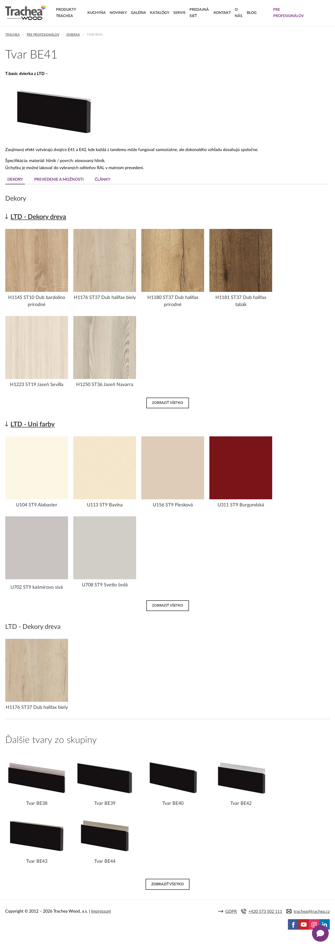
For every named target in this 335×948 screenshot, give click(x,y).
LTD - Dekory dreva (38, 217)
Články (103, 179)
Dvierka (73, 34)
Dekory (15, 179)
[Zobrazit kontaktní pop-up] (320, 933)
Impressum (101, 911)
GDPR (231, 911)
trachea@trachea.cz (312, 911)
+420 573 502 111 (265, 911)
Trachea (12, 34)
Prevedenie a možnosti (59, 179)
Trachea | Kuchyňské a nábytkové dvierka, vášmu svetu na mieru (25, 12)
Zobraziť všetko (167, 402)
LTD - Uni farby (32, 424)
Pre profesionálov (43, 34)
